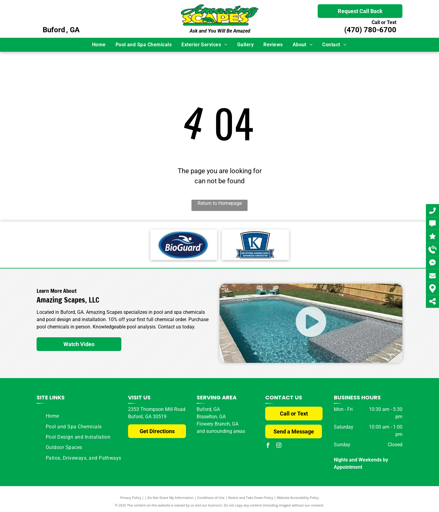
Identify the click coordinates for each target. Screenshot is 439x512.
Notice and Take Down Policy (250, 497)
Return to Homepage (220, 203)
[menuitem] (99, 45)
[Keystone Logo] (255, 245)
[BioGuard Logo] (183, 245)
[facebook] (268, 446)
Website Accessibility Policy (298, 497)
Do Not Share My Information (171, 497)
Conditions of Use (211, 497)
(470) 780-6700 (370, 30)
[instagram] (279, 446)
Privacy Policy (130, 497)
